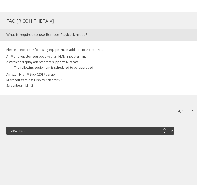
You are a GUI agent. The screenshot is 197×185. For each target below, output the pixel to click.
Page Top (182, 111)
